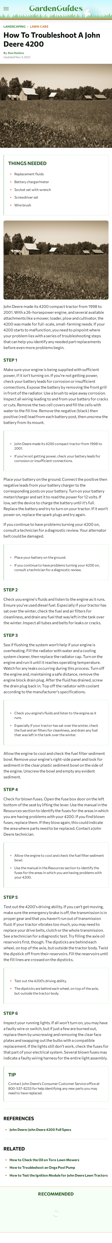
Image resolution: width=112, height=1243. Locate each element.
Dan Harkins (16, 53)
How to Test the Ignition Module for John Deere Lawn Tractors (59, 1175)
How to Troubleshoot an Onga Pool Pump (42, 1167)
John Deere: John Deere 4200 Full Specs (40, 1129)
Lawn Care (39, 26)
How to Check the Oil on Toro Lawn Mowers (44, 1160)
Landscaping (14, 26)
